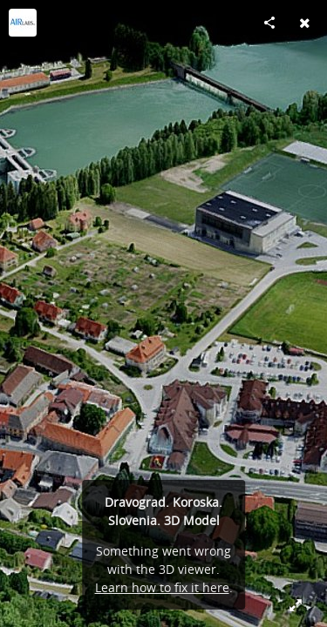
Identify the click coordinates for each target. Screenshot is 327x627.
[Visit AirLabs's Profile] (23, 23)
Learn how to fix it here (162, 587)
